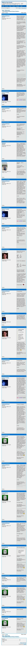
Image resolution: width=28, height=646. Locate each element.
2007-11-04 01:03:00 (6, 575)
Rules (10, 6)
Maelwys (4, 143)
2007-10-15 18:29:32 (6, 207)
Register (17, 6)
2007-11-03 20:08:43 (6, 545)
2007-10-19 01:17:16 (6, 434)
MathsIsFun (4, 162)
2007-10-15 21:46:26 (6, 225)
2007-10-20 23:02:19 (6, 521)
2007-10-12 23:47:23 (6, 106)
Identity (3, 315)
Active (19, 7)
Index (3, 6)
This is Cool (7, 10)
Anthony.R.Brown (5, 16)
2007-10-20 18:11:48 (6, 491)
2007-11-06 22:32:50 (6, 616)
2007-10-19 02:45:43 (6, 463)
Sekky (3, 609)
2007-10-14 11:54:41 (6, 160)
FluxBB (24, 644)
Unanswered (23, 7)
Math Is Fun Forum (7, 2)
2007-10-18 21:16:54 (6, 376)
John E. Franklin (5, 92)
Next (7, 12)
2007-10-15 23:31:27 (6, 249)
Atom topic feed (23, 642)
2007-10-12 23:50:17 (6, 122)
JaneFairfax (4, 251)
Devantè (4, 577)
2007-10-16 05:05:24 (6, 313)
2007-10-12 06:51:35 (6, 90)
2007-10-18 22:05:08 (6, 402)
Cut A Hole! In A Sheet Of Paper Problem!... (11, 11)
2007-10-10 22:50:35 (6, 14)
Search (13, 6)
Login (21, 6)
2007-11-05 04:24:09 (6, 607)
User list (6, 6)
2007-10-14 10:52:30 (6, 141)
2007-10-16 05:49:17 (6, 358)
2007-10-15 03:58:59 (6, 179)
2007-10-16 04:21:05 (6, 289)
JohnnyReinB (5, 436)
